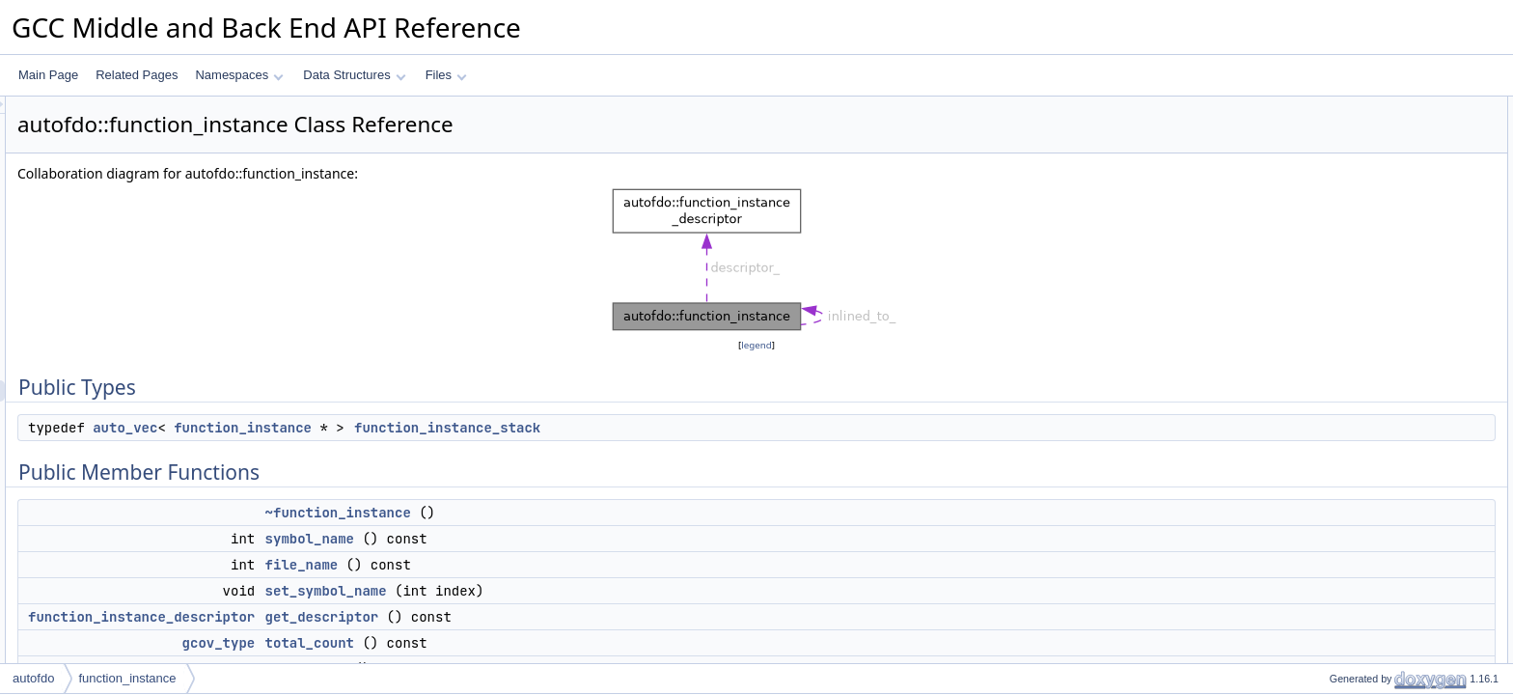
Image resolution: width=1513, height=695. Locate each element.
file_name (543, 564)
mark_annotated (1355, 574)
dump (1327, 595)
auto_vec (366, 427)
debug (1329, 638)
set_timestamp (1351, 341)
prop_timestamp (1354, 362)
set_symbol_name (567, 590)
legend (759, 345)
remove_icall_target (1364, 553)
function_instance (484, 427)
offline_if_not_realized (1369, 425)
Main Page (48, 75)
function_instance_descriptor (382, 617)
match (1329, 447)
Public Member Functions (1363, 149)
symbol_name (551, 538)
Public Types (1330, 107)
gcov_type (460, 643)
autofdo (33, 678)
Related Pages (137, 75)
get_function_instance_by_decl (1392, 383)
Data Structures (354, 75)
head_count (1343, 298)
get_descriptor (563, 617)
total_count (551, 643)
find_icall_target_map (1368, 532)
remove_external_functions (1382, 489)
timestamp (1339, 319)
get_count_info (1351, 510)
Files (446, 75)
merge (1329, 404)
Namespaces (239, 75)
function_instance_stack (688, 427)
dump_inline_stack (1361, 617)
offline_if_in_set (1353, 468)
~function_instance (579, 512)
